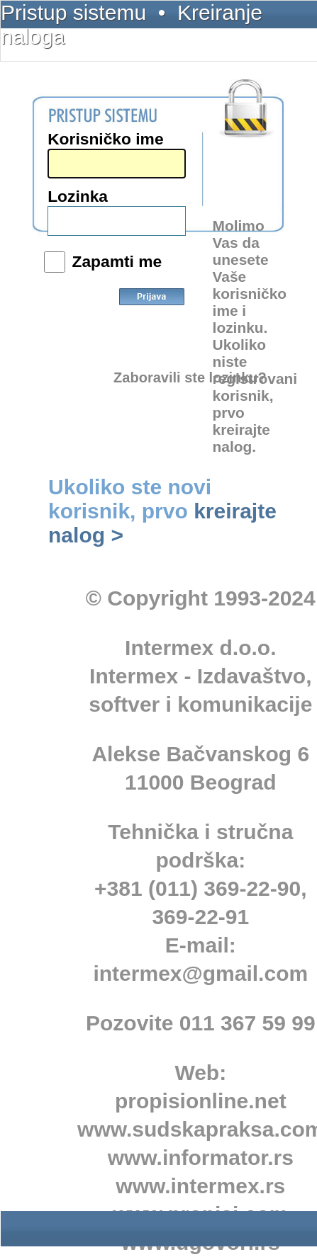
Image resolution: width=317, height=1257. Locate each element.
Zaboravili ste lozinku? (190, 377)
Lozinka (78, 196)
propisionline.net (201, 1101)
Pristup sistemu (73, 12)
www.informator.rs (201, 1157)
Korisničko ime (105, 139)
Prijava (152, 307)
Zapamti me (117, 261)
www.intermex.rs (200, 1186)
